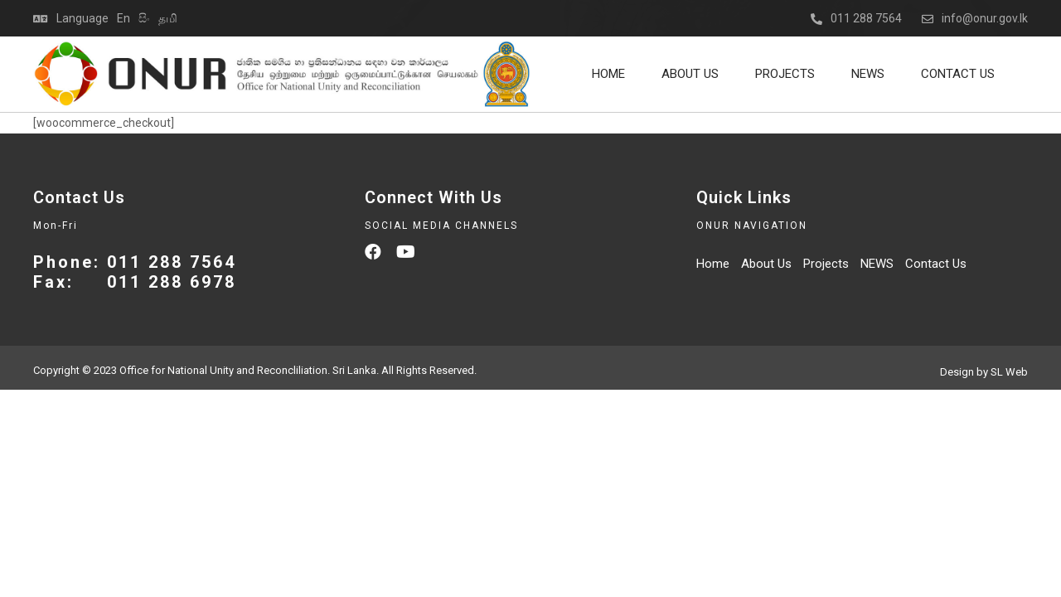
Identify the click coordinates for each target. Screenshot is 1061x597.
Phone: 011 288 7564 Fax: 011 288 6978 (134, 272)
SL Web (1009, 372)
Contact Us (958, 73)
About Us (690, 73)
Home (608, 73)
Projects (785, 73)
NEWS (867, 73)
